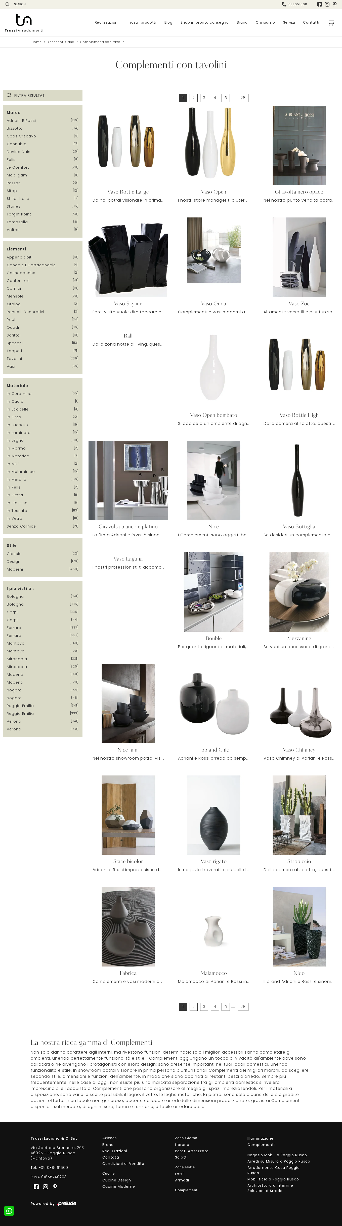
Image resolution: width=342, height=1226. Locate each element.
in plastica (17, 502)
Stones (14, 206)
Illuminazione (260, 1138)
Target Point (19, 214)
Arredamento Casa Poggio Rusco (273, 1170)
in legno (15, 440)
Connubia (17, 143)
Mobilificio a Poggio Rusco (273, 1179)
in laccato (17, 424)
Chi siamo (265, 22)
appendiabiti (20, 257)
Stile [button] (12, 545)
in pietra (15, 495)
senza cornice (21, 526)
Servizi (289, 22)
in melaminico (21, 471)
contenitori (18, 280)
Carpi (12, 612)
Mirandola (17, 658)
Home (37, 42)
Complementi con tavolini (103, 42)
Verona (14, 721)
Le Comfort (18, 167)
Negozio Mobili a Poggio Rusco (277, 1155)
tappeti (14, 350)
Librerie (182, 1144)
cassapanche (21, 272)
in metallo (16, 479)
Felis (11, 159)
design (14, 561)
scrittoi (14, 335)
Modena (15, 674)
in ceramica (19, 393)
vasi (11, 366)
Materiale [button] (17, 385)
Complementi (261, 1144)
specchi (15, 343)
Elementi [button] (16, 249)
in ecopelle (18, 409)
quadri (14, 327)
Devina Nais (18, 151)
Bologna (15, 596)
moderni (15, 569)
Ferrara (14, 627)
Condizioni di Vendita (123, 1163)
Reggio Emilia (20, 705)
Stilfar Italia (18, 198)
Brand (242, 22)
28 (243, 98)
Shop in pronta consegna (205, 22)
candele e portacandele (31, 265)
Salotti (181, 1157)
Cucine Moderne (118, 1186)
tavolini (14, 358)
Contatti (311, 22)
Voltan (13, 229)
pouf (11, 319)
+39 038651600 (53, 1167)
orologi (14, 304)
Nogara (14, 690)
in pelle (14, 487)
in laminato (19, 432)
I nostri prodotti (141, 22)
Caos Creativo (21, 136)
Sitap (12, 190)
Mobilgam (17, 175)
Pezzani (14, 182)
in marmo (16, 448)
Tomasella (17, 222)
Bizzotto (15, 128)
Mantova (16, 643)
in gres (14, 417)
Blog (168, 22)
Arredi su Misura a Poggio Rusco (278, 1161)
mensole (15, 296)
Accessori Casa (61, 42)
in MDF (13, 463)
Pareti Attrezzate (192, 1151)
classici (15, 553)
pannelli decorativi (25, 311)
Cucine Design (116, 1180)
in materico (18, 456)
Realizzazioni (107, 22)
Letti (179, 1173)
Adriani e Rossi (21, 120)
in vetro (14, 518)
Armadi (182, 1180)
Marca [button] (14, 112)
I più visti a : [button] (20, 588)
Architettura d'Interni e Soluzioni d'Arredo (270, 1188)
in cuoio (15, 401)
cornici (14, 288)
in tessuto (17, 510)
